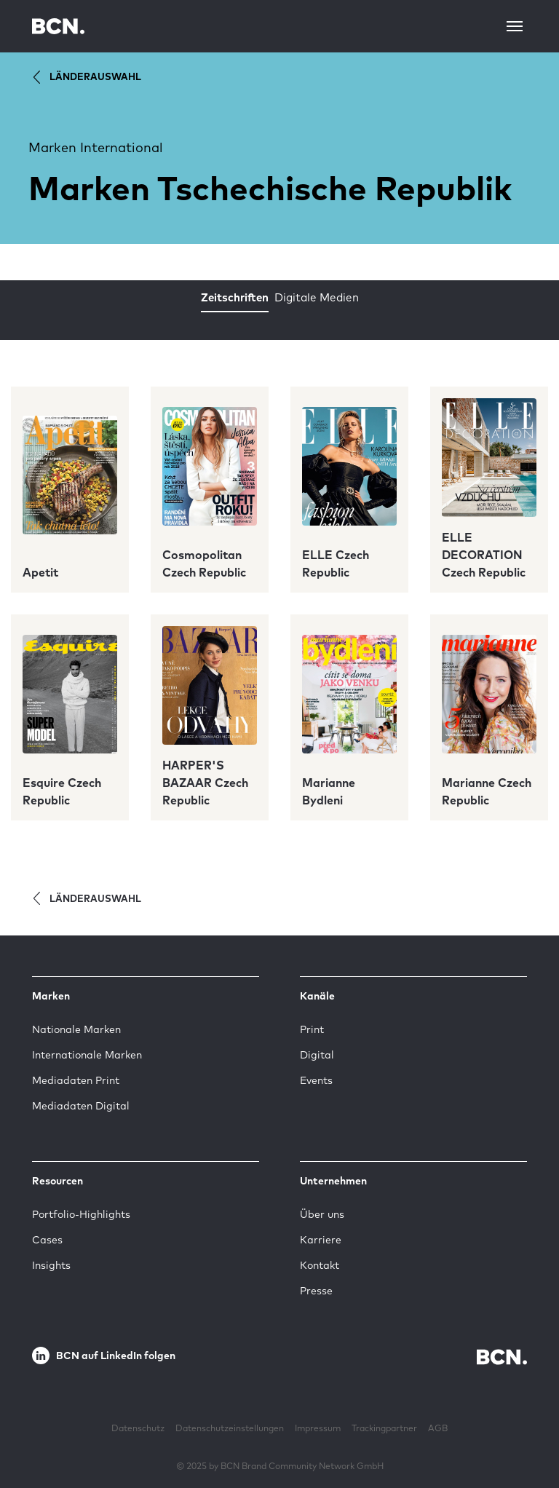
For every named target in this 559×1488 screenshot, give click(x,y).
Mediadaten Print (75, 1080)
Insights (51, 1265)
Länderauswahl (84, 77)
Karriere (320, 1239)
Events (316, 1080)
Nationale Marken (76, 1029)
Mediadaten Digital (81, 1105)
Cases (47, 1239)
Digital (317, 1054)
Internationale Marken (87, 1054)
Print (312, 1029)
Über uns (322, 1214)
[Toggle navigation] (514, 26)
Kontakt (319, 1265)
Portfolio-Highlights (81, 1214)
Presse (316, 1290)
